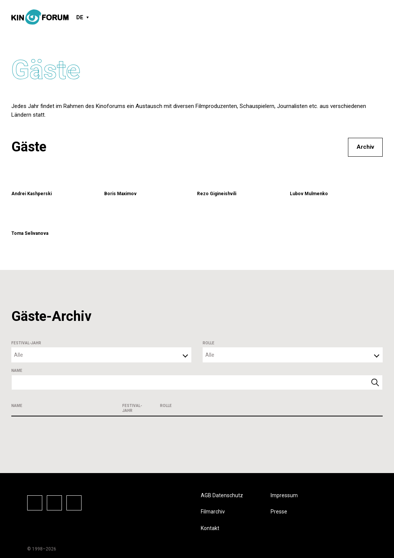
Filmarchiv (213, 512)
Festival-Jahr (26, 343)
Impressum (284, 495)
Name (16, 370)
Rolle (208, 343)
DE (79, 17)
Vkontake (74, 502)
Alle (18, 355)
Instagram (54, 502)
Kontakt (210, 528)
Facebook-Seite (34, 502)
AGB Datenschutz (222, 495)
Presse (279, 512)
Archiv (365, 146)
